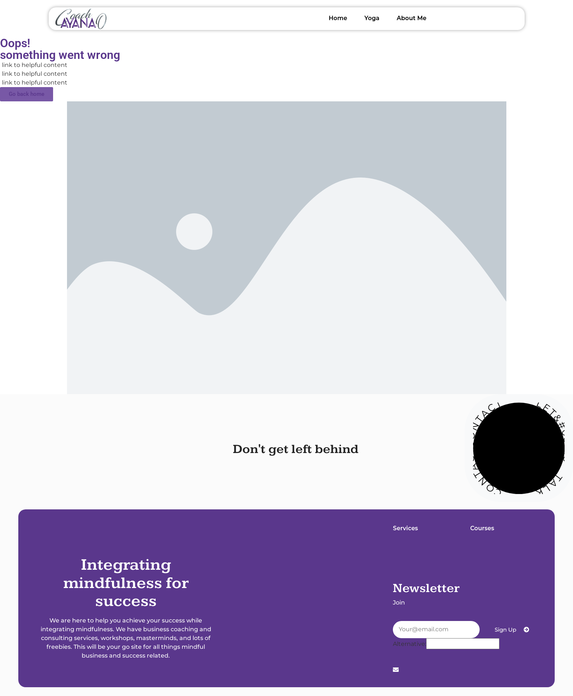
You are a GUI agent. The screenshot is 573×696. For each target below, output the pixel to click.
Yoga (371, 18)
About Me (411, 18)
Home (338, 18)
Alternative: (409, 644)
